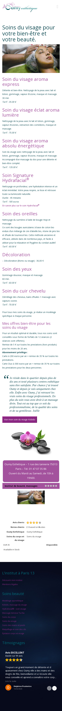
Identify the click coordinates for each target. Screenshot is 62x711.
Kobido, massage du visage (14, 604)
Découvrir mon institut (12, 580)
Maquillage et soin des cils (14, 629)
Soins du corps (9, 617)
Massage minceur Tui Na (13, 613)
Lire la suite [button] (10, 681)
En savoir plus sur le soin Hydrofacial (20, 205)
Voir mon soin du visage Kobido (19, 419)
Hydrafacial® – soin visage (14, 608)
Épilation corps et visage (13, 633)
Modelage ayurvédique (12, 600)
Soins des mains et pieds (13, 625)
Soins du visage (9, 621)
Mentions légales (10, 584)
